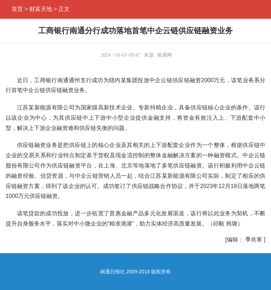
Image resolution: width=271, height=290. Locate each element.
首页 (17, 9)
